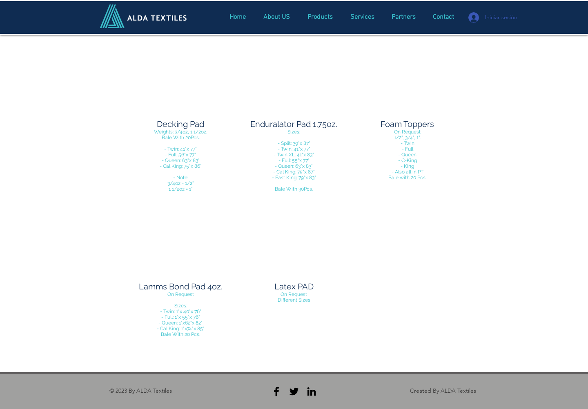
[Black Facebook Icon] (276, 391)
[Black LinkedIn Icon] (311, 391)
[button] (180, 125)
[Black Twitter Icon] (294, 391)
